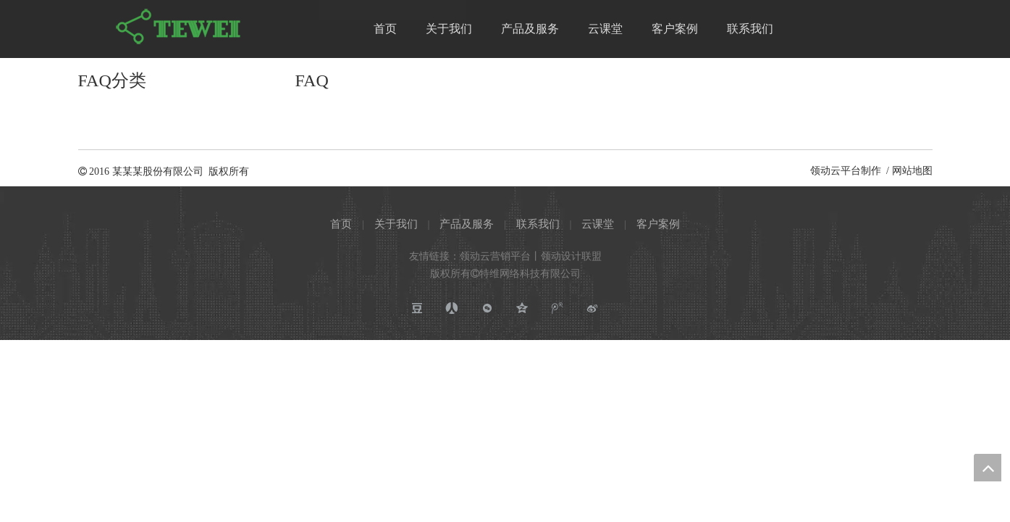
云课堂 (597, 224)
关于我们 (396, 224)
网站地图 (912, 170)
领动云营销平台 (495, 256)
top (987, 467)
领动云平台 (835, 170)
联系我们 (538, 224)
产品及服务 (466, 224)
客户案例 (658, 224)
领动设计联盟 (571, 256)
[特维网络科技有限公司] (179, 26)
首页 (341, 224)
